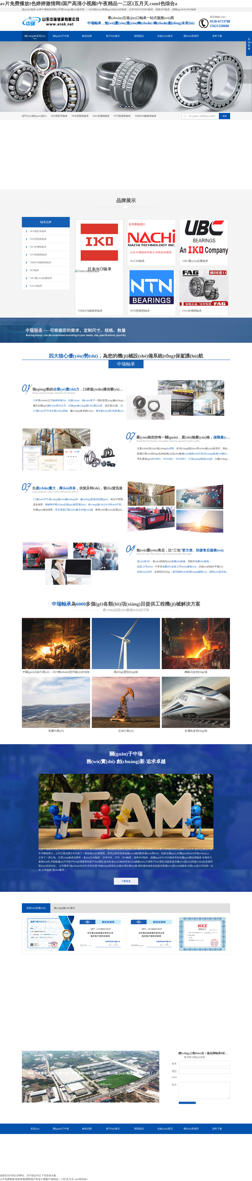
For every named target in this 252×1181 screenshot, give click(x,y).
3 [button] (126, 106)
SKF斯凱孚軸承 (59, 116)
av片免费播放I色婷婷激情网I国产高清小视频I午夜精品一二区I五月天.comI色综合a (88, 3)
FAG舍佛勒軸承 (101, 116)
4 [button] (129, 106)
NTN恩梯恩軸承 (122, 116)
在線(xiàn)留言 (165, 36)
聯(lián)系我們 (191, 36)
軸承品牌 (87, 36)
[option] (126, 76)
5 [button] (132, 106)
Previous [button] (7, 76)
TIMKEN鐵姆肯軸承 (145, 116)
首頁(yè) (35, 1128)
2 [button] (123, 106)
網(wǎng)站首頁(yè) (34, 36)
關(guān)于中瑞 (61, 36)
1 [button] (120, 106)
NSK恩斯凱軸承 (80, 116)
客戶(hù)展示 (113, 36)
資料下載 (217, 36)
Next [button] (245, 76)
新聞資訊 (139, 36)
